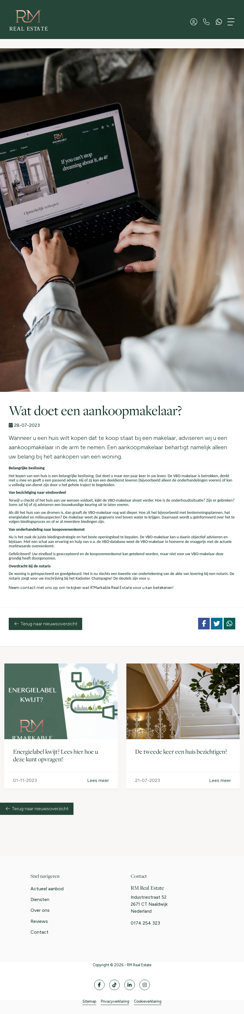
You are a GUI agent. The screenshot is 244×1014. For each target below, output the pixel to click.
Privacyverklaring (115, 1001)
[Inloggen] (194, 22)
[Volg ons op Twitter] (114, 985)
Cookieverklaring (148, 1001)
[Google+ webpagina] (144, 985)
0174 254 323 (145, 923)
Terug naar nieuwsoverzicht (45, 624)
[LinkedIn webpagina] (129, 985)
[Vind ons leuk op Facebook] (99, 985)
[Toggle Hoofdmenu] (231, 22)
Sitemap (89, 1001)
